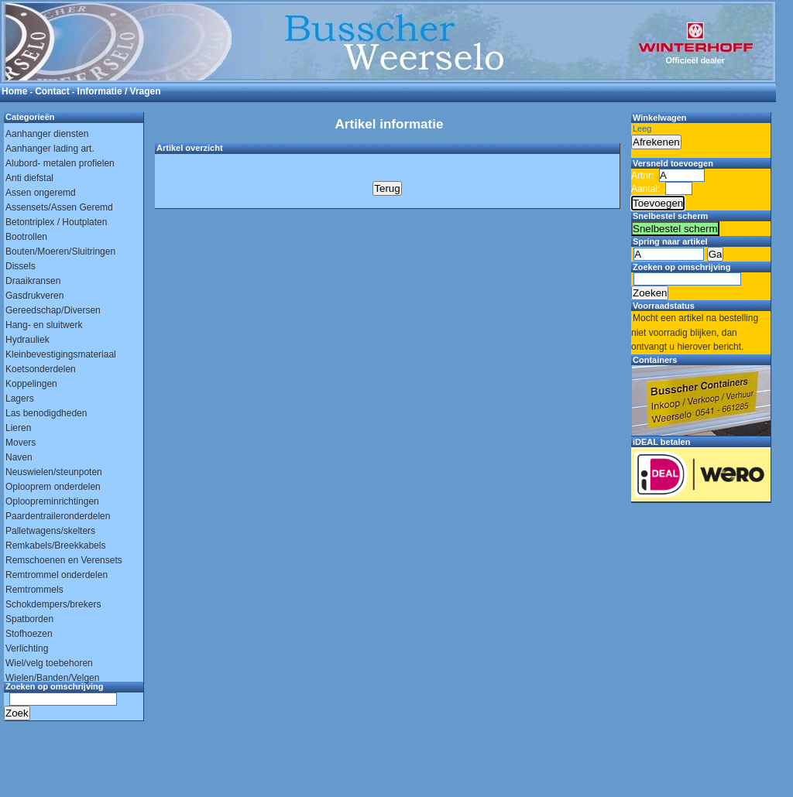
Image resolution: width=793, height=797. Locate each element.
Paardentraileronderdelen (57, 516)
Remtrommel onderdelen (56, 575)
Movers (20, 442)
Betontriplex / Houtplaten (56, 222)
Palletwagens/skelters (50, 530)
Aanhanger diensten (46, 133)
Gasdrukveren (34, 295)
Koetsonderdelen (40, 369)
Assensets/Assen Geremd (59, 207)
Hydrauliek (27, 339)
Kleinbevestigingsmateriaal (60, 354)
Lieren (18, 427)
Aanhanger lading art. (49, 148)
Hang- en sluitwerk (43, 325)
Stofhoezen (29, 633)
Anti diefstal (29, 178)
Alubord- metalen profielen (60, 163)
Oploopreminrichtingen (52, 501)
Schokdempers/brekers (53, 604)
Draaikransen (32, 280)
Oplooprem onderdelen (53, 486)
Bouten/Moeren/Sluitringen (60, 251)
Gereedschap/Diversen (53, 310)
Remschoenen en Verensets (63, 560)
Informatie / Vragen (119, 91)
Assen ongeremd (40, 192)
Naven (19, 457)
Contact (52, 91)
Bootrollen (26, 236)
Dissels (20, 266)
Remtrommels (34, 589)
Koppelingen (31, 383)
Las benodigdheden (46, 413)
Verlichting (26, 648)
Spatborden (29, 619)
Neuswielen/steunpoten (53, 472)
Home (14, 91)
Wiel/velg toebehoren (49, 663)
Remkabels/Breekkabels (55, 545)
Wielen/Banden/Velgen (52, 677)
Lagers (19, 398)
